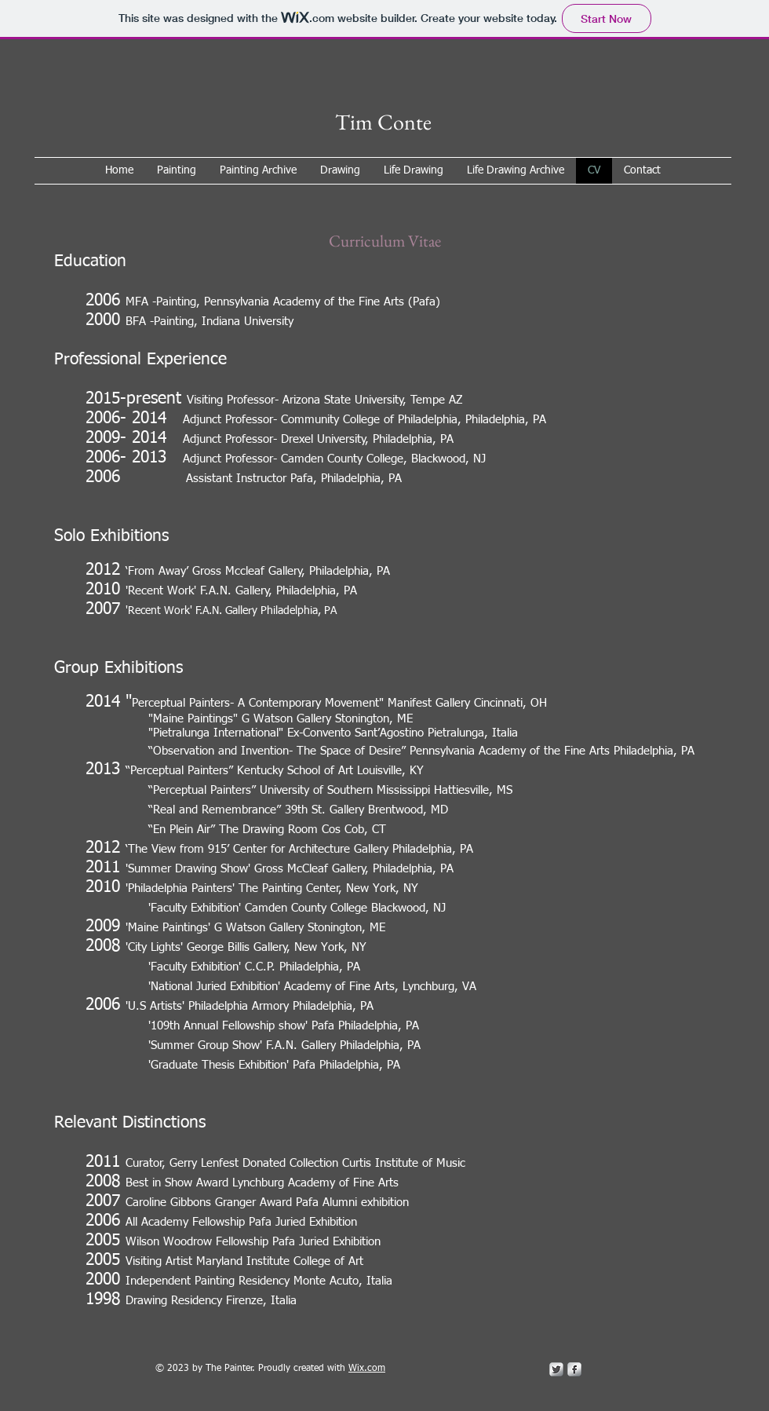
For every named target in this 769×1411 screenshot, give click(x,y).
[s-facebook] (574, 1369)
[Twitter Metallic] (556, 1369)
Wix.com (366, 1368)
